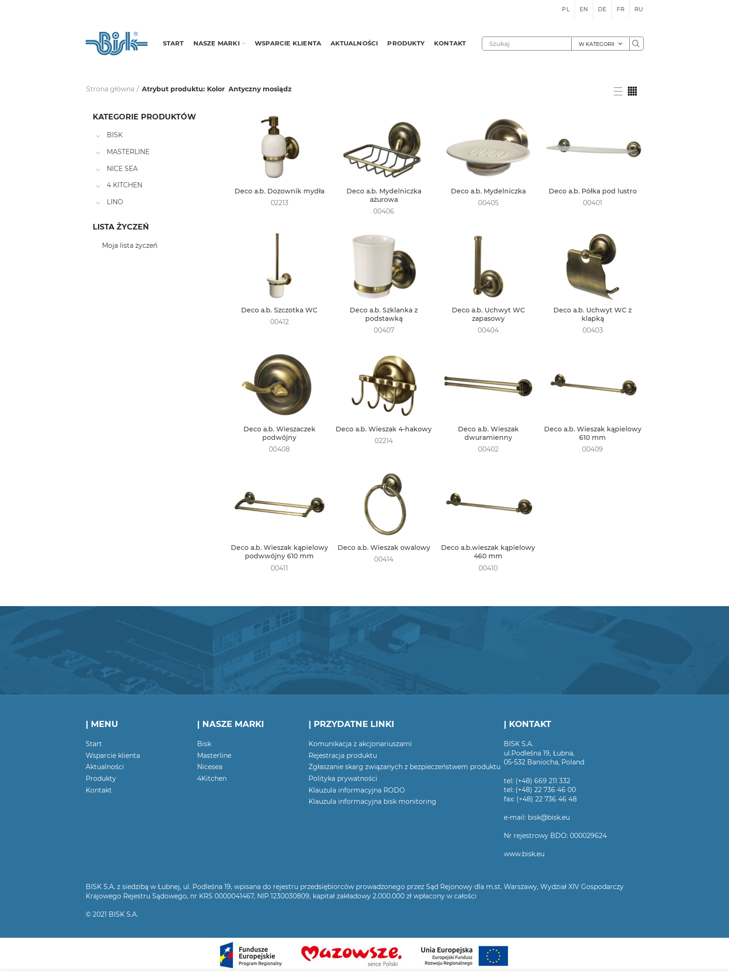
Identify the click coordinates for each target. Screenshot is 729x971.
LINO (115, 202)
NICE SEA (122, 168)
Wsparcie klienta (113, 755)
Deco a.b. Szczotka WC (279, 310)
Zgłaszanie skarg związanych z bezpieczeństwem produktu (405, 767)
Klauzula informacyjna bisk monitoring (372, 801)
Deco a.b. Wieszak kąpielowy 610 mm (592, 433)
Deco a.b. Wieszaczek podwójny (279, 433)
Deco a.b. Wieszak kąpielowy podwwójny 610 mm (279, 551)
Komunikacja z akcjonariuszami (360, 744)
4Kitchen (212, 778)
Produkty (101, 778)
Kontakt (99, 790)
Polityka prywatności (343, 778)
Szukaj (636, 44)
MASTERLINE (128, 152)
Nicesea (209, 767)
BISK (115, 135)
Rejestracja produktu (343, 755)
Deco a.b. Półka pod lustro (593, 191)
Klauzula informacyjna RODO (357, 790)
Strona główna (110, 89)
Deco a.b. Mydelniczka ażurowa (383, 195)
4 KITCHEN (124, 185)
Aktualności (105, 767)
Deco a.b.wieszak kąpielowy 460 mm (488, 551)
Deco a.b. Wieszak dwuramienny (488, 433)
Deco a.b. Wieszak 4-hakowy (384, 429)
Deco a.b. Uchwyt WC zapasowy (488, 314)
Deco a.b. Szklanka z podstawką (384, 314)
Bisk (204, 744)
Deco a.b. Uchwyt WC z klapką (592, 314)
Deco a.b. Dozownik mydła (279, 191)
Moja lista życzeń (129, 245)
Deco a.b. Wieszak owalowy (384, 547)
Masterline (214, 755)
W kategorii (596, 44)
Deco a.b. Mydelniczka (488, 191)
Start (94, 744)
